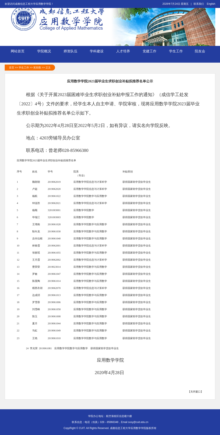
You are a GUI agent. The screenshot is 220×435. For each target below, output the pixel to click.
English (211, 3)
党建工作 (149, 54)
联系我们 (199, 3)
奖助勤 (37, 67)
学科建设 (97, 54)
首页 (11, 67)
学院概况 (44, 54)
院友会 (202, 51)
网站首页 (17, 51)
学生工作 (176, 54)
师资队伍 (70, 54)
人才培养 (123, 54)
